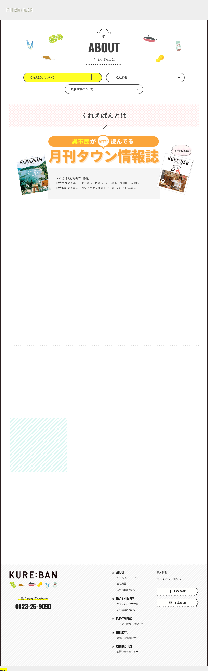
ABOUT (64, 10)
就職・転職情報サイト (159, 9)
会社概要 (96, 77)
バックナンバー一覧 (127, 592)
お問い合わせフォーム (128, 640)
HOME (39, 10)
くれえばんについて (47, 77)
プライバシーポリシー (170, 567)
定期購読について (126, 598)
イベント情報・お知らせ (130, 612)
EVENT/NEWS (127, 10)
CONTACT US (191, 10)
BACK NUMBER (94, 10)
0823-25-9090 (33, 595)
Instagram (177, 591)
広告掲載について (149, 77)
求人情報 (162, 561)
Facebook (178, 580)
